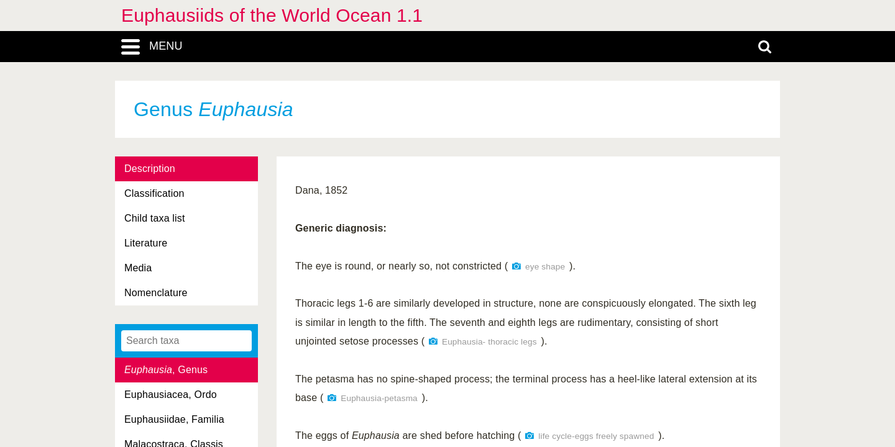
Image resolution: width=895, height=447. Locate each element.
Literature (145, 243)
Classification (154, 193)
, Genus (166, 369)
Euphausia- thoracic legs (489, 341)
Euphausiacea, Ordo (170, 394)
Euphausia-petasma (379, 398)
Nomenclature (156, 292)
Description (149, 168)
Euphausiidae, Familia (174, 419)
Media (138, 268)
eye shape (545, 266)
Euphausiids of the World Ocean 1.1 (272, 15)
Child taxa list (154, 218)
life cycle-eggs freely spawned (596, 436)
